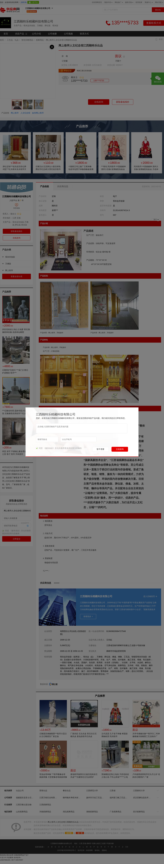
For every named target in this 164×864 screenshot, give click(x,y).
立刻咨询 (120, 449)
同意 (39, 448)
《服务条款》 (49, 448)
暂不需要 (100, 449)
